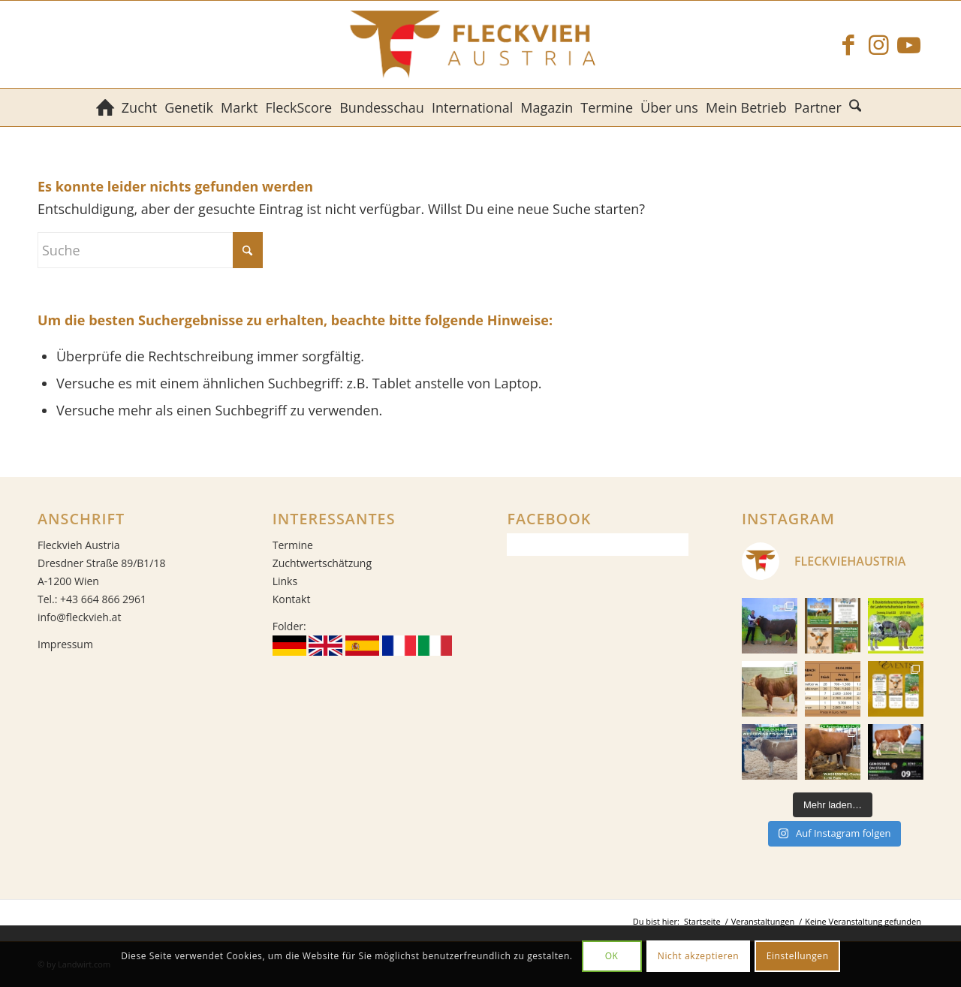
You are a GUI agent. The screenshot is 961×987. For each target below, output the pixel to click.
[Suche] (857, 107)
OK (612, 955)
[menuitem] (105, 107)
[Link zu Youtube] (908, 44)
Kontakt (292, 599)
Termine (293, 545)
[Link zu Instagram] (878, 44)
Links (285, 581)
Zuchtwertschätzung (322, 563)
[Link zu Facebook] (848, 44)
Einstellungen (798, 955)
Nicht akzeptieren (699, 955)
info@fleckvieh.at (79, 617)
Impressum (65, 644)
